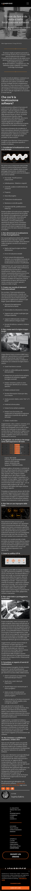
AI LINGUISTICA (14, 808)
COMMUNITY (13, 842)
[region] (15, 880)
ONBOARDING (14, 844)
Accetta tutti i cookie (15, 888)
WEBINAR (12, 831)
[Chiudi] (29, 871)
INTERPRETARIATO (15, 813)
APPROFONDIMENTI (16, 830)
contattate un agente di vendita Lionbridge (13, 784)
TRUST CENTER (14, 828)
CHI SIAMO (13, 826)
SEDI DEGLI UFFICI (15, 846)
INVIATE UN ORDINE (15, 855)
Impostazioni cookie (15, 883)
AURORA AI (13, 819)
